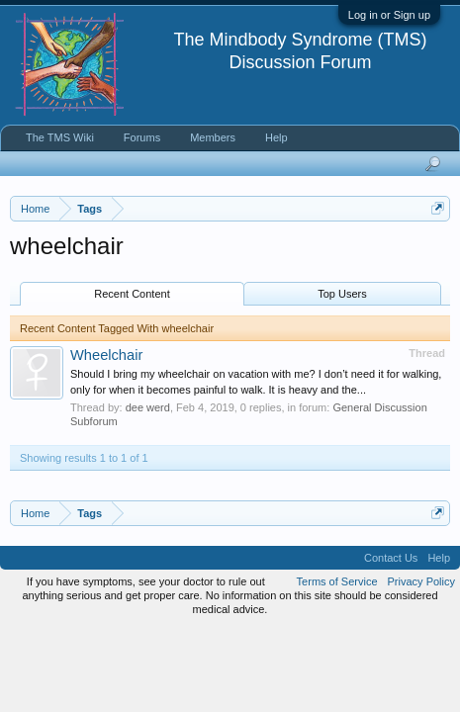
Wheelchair (106, 355)
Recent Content (131, 294)
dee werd (148, 407)
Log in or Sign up (389, 15)
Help (276, 137)
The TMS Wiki (60, 137)
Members (212, 137)
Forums (142, 137)
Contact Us (390, 558)
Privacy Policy (421, 581)
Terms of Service (337, 581)
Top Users (342, 294)
